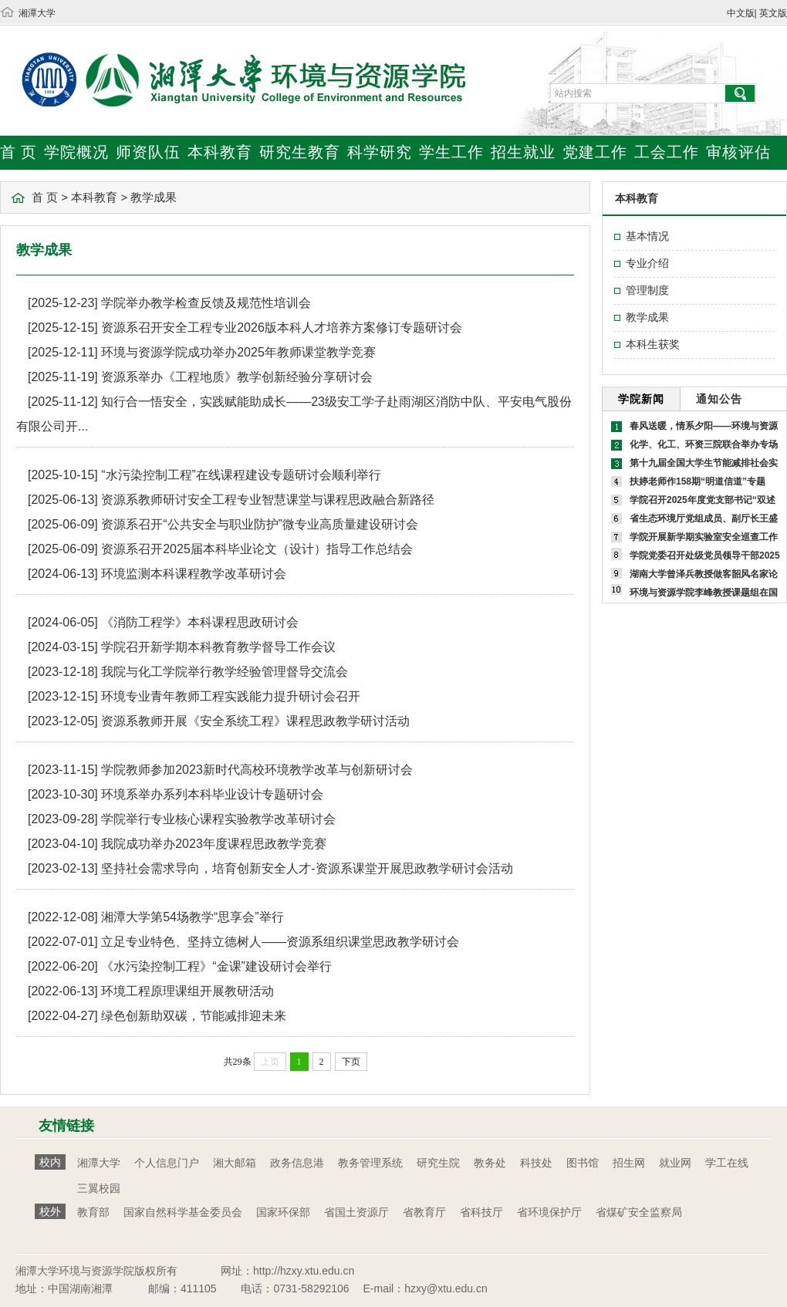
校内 (50, 1162)
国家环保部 (283, 1212)
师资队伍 (148, 152)
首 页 (18, 152)
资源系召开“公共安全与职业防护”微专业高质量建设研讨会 (259, 524)
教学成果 (153, 197)
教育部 (93, 1212)
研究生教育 (299, 152)
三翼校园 (98, 1188)
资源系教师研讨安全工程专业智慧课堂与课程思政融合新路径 (267, 499)
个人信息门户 (166, 1163)
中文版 (741, 13)
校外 (50, 1211)
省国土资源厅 (356, 1212)
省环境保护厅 (549, 1212)
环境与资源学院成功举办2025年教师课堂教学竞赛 (238, 352)
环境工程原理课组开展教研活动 (187, 991)
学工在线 (726, 1163)
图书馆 (582, 1163)
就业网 (675, 1163)
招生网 (629, 1163)
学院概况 (76, 152)
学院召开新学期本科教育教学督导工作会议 (218, 647)
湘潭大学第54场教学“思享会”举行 (192, 917)
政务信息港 (297, 1163)
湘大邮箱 (234, 1163)
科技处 (536, 1163)
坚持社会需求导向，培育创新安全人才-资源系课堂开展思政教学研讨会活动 (306, 868)
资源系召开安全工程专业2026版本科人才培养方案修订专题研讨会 (281, 327)
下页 (351, 1061)
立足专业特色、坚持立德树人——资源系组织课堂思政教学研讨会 (280, 941)
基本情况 (647, 236)
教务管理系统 (370, 1163)
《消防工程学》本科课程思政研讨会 (200, 622)
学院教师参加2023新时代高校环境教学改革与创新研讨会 (257, 769)
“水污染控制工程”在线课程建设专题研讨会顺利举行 (241, 474)
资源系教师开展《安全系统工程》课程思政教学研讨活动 (255, 721)
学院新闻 (641, 399)
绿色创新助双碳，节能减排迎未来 (193, 1015)
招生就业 (523, 152)
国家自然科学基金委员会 (182, 1212)
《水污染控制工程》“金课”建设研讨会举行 (216, 966)
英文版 (773, 13)
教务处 (490, 1163)
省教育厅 (424, 1212)
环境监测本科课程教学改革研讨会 (193, 573)
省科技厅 (481, 1212)
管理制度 (647, 290)
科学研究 (379, 152)
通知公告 (719, 399)
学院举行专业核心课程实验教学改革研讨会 (218, 819)
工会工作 (666, 152)
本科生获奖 (653, 344)
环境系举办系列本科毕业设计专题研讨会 (212, 794)
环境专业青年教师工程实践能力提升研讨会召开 (230, 696)
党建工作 (594, 152)
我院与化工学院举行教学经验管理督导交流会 (224, 671)
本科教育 (219, 152)
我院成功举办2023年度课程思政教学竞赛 (213, 843)
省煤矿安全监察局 (639, 1212)
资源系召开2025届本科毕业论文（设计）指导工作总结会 (257, 549)
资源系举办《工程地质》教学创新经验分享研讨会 (237, 376)
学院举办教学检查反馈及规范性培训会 (206, 302)
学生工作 (451, 152)
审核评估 (738, 152)
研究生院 (438, 1163)
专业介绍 (647, 263)
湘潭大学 (37, 13)
